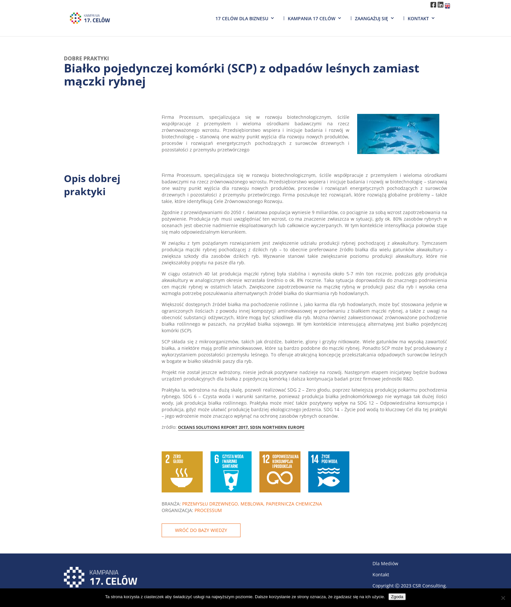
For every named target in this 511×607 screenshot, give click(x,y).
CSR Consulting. (430, 586)
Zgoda (397, 596)
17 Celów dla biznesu (241, 18)
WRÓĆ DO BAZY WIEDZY (201, 530)
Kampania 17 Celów (311, 18)
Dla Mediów (385, 563)
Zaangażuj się (371, 18)
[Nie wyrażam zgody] (503, 598)
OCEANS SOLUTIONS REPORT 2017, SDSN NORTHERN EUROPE (241, 427)
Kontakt (418, 18)
